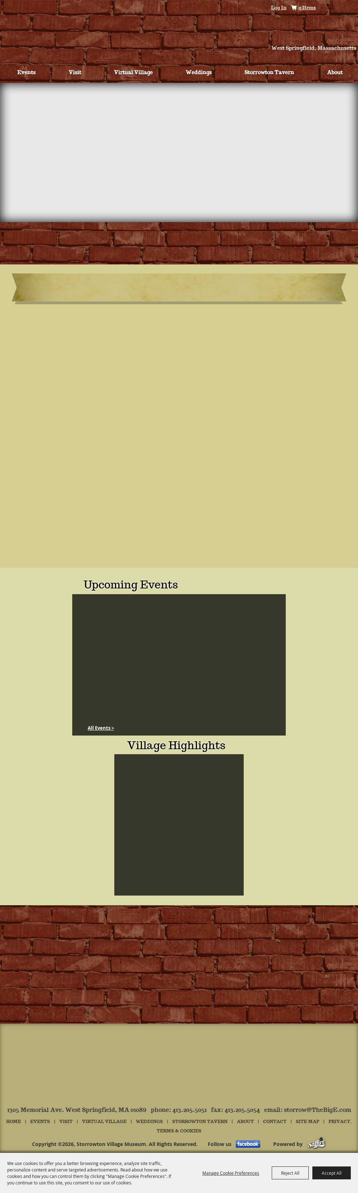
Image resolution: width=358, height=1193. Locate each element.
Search (327, 8)
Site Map (307, 1121)
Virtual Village (133, 73)
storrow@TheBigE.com (317, 1110)
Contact (274, 1121)
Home (13, 1121)
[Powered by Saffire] (316, 1144)
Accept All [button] (331, 1173)
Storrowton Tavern (269, 73)
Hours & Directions (320, 36)
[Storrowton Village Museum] (179, 26)
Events (26, 73)
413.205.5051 (190, 1110)
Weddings (199, 73)
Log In (278, 8)
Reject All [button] (290, 1173)
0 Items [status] (307, 8)
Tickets (35, 36)
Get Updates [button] (348, 8)
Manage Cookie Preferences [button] (230, 1173)
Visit (75, 73)
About (335, 73)
